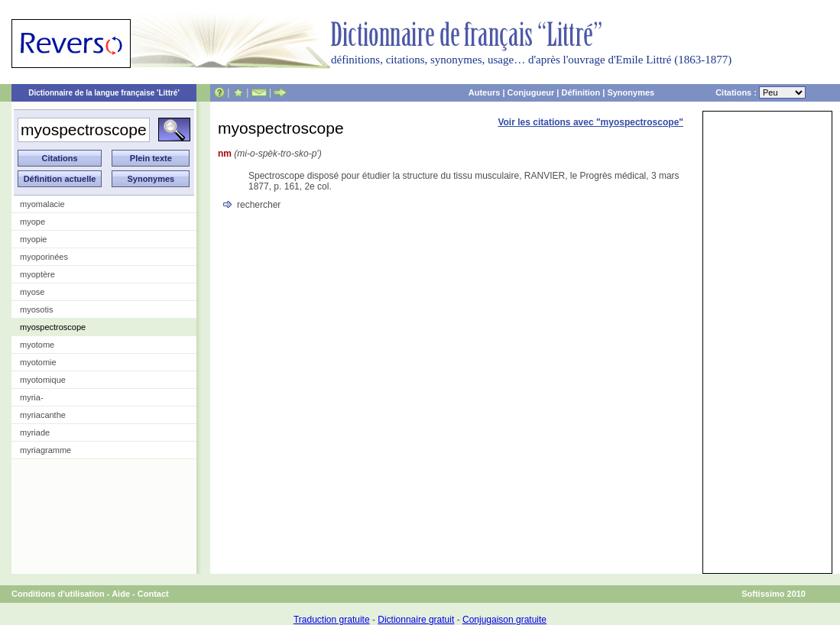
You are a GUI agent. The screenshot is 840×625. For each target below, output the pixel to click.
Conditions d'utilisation (58, 593)
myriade (35, 432)
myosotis (36, 309)
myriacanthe (43, 414)
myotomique (43, 379)
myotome (37, 344)
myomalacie (42, 204)
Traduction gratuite (332, 619)
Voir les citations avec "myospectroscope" (590, 122)
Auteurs (485, 92)
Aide (121, 593)
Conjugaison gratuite (504, 619)
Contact (153, 593)
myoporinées (44, 256)
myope (32, 221)
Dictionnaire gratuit (416, 619)
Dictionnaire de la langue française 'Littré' (104, 93)
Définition (580, 92)
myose (32, 291)
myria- (32, 397)
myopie (33, 239)
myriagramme (45, 450)
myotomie (38, 362)
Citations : (760, 92)
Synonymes (630, 92)
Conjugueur (531, 92)
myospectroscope (53, 327)
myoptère (37, 274)
